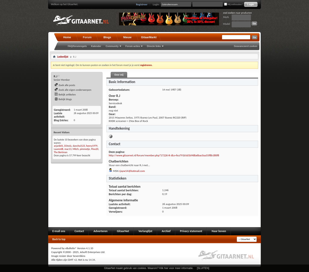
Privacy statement (191, 231)
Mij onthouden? (233, 4)
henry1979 (91, 145)
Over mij (118, 74)
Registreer (142, 4)
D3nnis (68, 145)
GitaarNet (123, 231)
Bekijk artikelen (65, 94)
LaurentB (58, 149)
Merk (226, 17)
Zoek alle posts (64, 85)
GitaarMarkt (148, 37)
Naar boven (219, 231)
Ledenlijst (62, 56)
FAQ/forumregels (77, 46)
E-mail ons (58, 231)
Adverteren (100, 231)
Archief (166, 231)
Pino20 (94, 149)
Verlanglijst (145, 231)
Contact (79, 231)
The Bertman (60, 152)
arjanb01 (58, 145)
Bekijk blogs (63, 99)
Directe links (154, 46)
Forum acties (132, 46)
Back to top (58, 239)
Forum (87, 37)
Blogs (107, 37)
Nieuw (127, 37)
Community (112, 46)
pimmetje (85, 149)
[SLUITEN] (203, 268)
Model (226, 23)
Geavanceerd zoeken (245, 46)
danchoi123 (79, 145)
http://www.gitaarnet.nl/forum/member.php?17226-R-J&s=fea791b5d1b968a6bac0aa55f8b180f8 (164, 155)
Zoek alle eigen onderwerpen (72, 89)
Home (67, 37)
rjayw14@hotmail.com (132, 171)
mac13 (67, 149)
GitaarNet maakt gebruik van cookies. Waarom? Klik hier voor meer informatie (148, 268)
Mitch (76, 149)
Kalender (96, 46)
